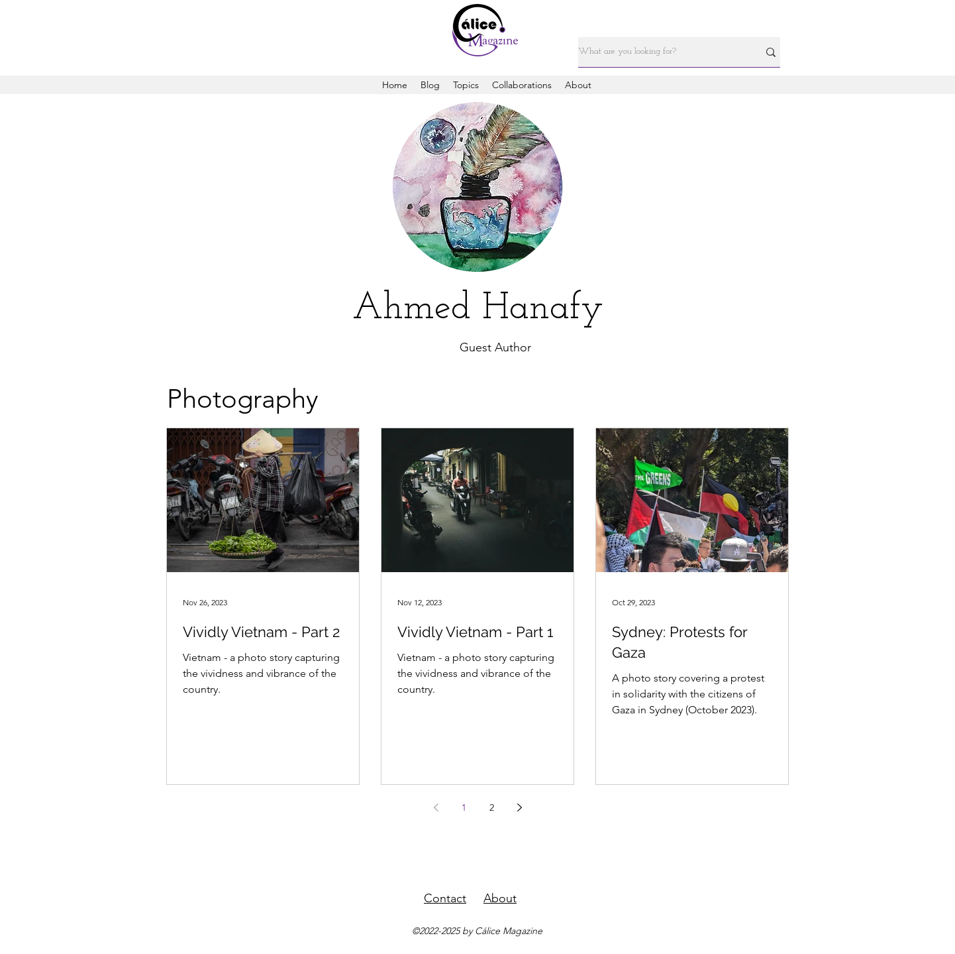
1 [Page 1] (464, 807)
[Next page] (519, 807)
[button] (465, 85)
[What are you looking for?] (658, 52)
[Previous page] (436, 807)
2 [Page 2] (491, 807)
